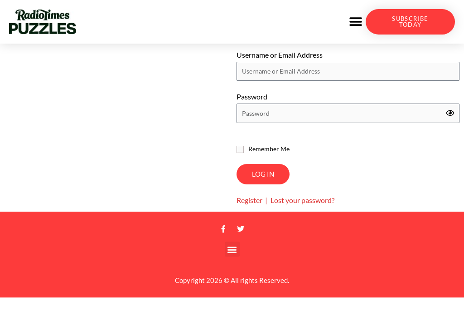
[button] (355, 22)
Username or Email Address (280, 54)
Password (252, 96)
